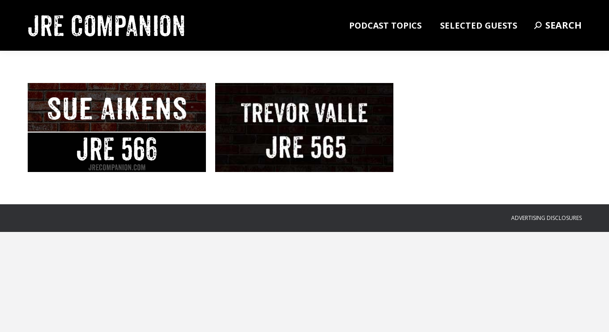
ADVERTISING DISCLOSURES (546, 218)
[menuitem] (385, 25)
